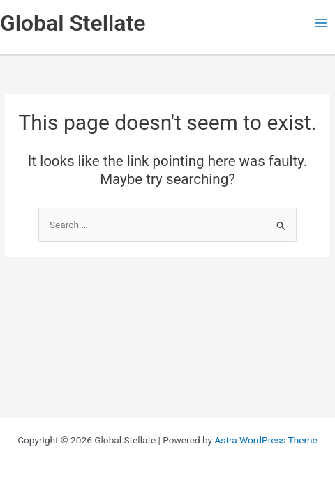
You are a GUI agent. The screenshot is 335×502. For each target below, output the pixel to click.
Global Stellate (72, 23)
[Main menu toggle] (321, 23)
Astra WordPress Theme (265, 440)
